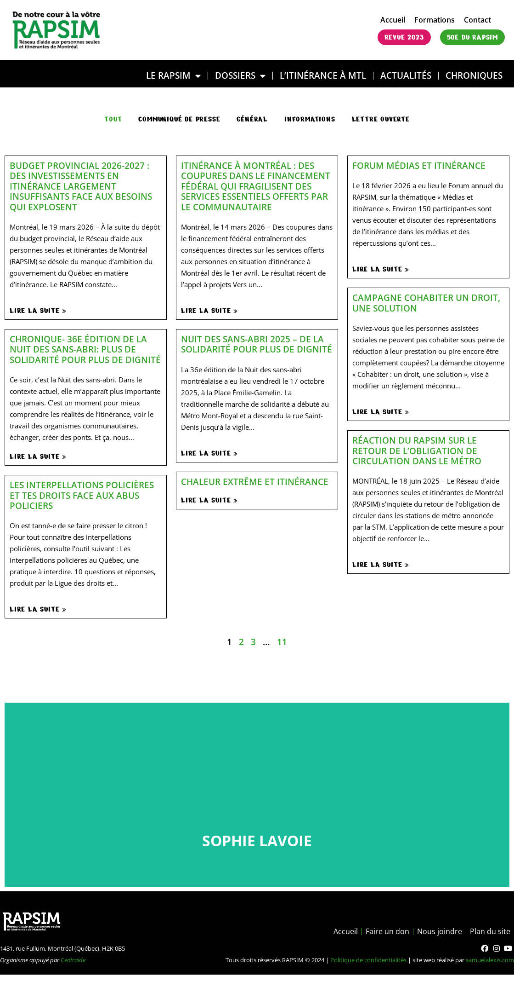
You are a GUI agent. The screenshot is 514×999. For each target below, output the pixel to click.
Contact (477, 20)
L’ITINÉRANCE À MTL (323, 75)
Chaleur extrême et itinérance (254, 481)
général (252, 119)
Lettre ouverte (381, 119)
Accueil (392, 20)
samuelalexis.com (490, 960)
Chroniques (474, 75)
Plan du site (490, 931)
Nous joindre (439, 931)
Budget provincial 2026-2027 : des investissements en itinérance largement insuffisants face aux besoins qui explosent (81, 186)
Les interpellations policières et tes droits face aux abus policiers (82, 495)
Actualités (405, 75)
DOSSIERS (240, 76)
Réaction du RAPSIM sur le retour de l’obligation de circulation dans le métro (416, 450)
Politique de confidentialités (368, 960)
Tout (113, 119)
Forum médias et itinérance (419, 165)
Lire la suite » (38, 311)
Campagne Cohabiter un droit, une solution (426, 302)
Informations (309, 119)
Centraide (73, 960)
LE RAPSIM (173, 76)
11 (282, 641)
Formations (434, 20)
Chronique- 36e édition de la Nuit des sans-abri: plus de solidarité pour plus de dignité (85, 349)
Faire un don (387, 931)
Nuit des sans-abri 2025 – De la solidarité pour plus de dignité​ (256, 344)
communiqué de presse (179, 119)
